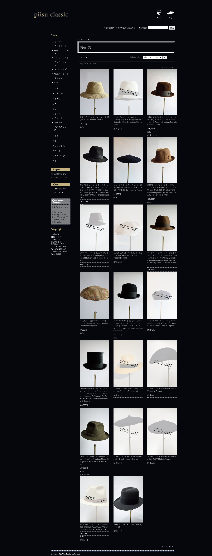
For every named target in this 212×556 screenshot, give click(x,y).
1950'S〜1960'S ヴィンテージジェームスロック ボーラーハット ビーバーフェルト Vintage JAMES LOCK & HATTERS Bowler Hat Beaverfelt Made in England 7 (128, 326)
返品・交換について (60, 217)
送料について (57, 212)
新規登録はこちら (61, 174)
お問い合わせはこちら (126, 28)
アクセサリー (58, 161)
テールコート (60, 46)
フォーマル (57, 42)
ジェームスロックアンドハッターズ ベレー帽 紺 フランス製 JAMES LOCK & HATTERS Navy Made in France (128, 187)
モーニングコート (61, 52)
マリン (55, 109)
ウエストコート (61, 74)
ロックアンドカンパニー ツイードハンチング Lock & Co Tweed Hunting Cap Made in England (94, 323)
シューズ (56, 114)
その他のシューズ (61, 128)
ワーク (55, 103)
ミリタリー (57, 93)
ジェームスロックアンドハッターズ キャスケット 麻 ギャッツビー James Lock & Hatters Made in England (161, 323)
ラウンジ (58, 78)
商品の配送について (60, 215)
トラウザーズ (60, 69)
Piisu (159, 14)
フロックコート (61, 58)
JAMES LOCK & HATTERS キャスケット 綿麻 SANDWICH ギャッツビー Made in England (128, 255)
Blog (170, 14)
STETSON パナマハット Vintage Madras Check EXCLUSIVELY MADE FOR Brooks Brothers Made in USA (94, 526)
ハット (55, 135)
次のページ (168, 67)
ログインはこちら (61, 177)
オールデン (59, 122)
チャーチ (58, 118)
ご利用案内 (110, 28)
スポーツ (56, 98)
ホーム (80, 39)
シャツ (57, 82)
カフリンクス (58, 146)
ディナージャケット (61, 63)
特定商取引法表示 (59, 220)
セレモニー (57, 88)
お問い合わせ (57, 222)
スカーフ (56, 151)
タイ (54, 141)
